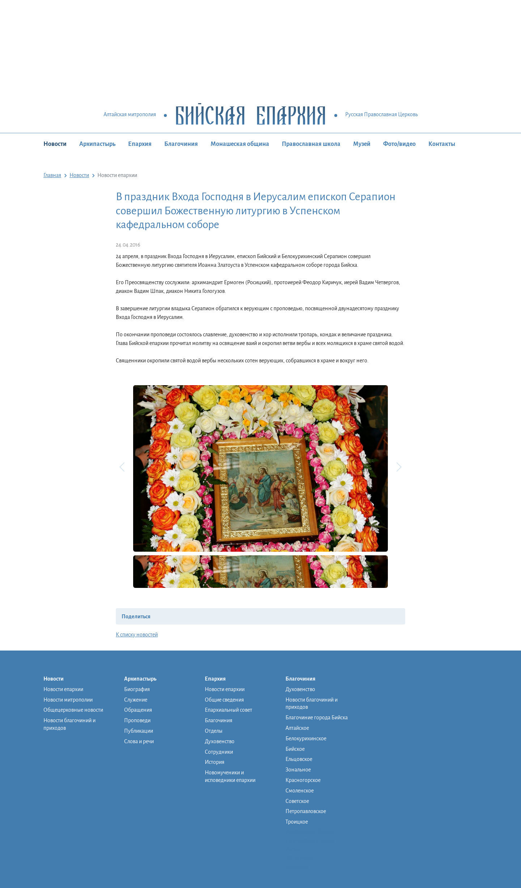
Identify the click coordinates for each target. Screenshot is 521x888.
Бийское (295, 749)
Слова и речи (139, 741)
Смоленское (299, 791)
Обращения (138, 710)
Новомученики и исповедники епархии (230, 776)
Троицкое (296, 822)
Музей (361, 144)
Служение (135, 700)
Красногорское (303, 780)
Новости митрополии (68, 700)
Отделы (214, 731)
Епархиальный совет (228, 710)
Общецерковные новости (73, 710)
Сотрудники (219, 752)
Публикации (138, 731)
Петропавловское (305, 811)
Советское (297, 801)
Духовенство (219, 741)
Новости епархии (63, 689)
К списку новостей (137, 634)
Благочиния (181, 144)
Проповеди (137, 720)
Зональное (298, 770)
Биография (137, 689)
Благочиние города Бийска (316, 717)
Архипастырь (97, 144)
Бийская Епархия (250, 115)
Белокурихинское (305, 738)
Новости (55, 144)
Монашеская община (240, 144)
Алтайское (297, 728)
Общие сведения (224, 700)
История (214, 762)
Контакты (441, 144)
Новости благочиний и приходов (69, 724)
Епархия (140, 144)
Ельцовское (298, 759)
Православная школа (311, 144)
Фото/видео (399, 144)
